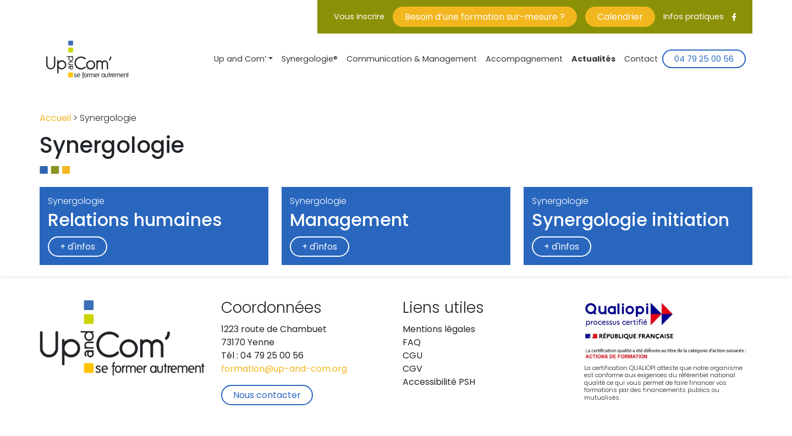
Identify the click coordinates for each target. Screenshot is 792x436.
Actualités (593, 60)
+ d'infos (77, 247)
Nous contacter (267, 395)
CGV (412, 369)
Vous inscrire (359, 17)
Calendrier (620, 17)
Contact (641, 60)
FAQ (412, 343)
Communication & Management (411, 60)
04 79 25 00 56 (704, 60)
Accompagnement (524, 60)
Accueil (55, 118)
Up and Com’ (240, 60)
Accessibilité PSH (439, 382)
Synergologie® (310, 60)
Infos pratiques (693, 17)
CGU (412, 356)
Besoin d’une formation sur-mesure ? (485, 17)
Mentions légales (439, 329)
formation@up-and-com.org (284, 369)
